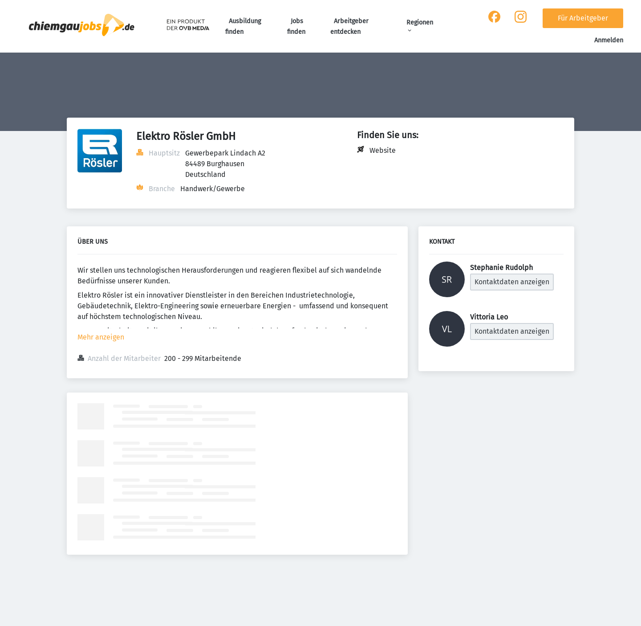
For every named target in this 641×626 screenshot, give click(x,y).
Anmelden (608, 40)
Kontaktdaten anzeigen (512, 282)
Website (382, 150)
